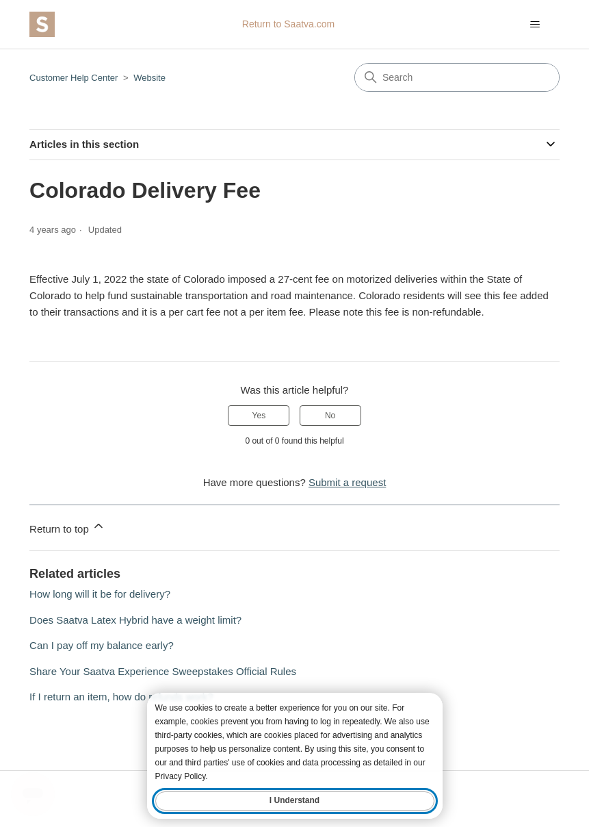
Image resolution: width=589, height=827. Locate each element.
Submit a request (347, 482)
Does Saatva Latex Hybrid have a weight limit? (135, 620)
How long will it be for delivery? (99, 594)
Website (149, 78)
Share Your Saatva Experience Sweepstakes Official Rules (162, 671)
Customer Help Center (73, 78)
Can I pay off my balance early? (101, 645)
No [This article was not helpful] (330, 415)
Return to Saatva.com (288, 23)
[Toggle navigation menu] (535, 25)
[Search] (457, 77)
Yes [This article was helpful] (259, 415)
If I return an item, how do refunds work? (121, 696)
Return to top (67, 527)
